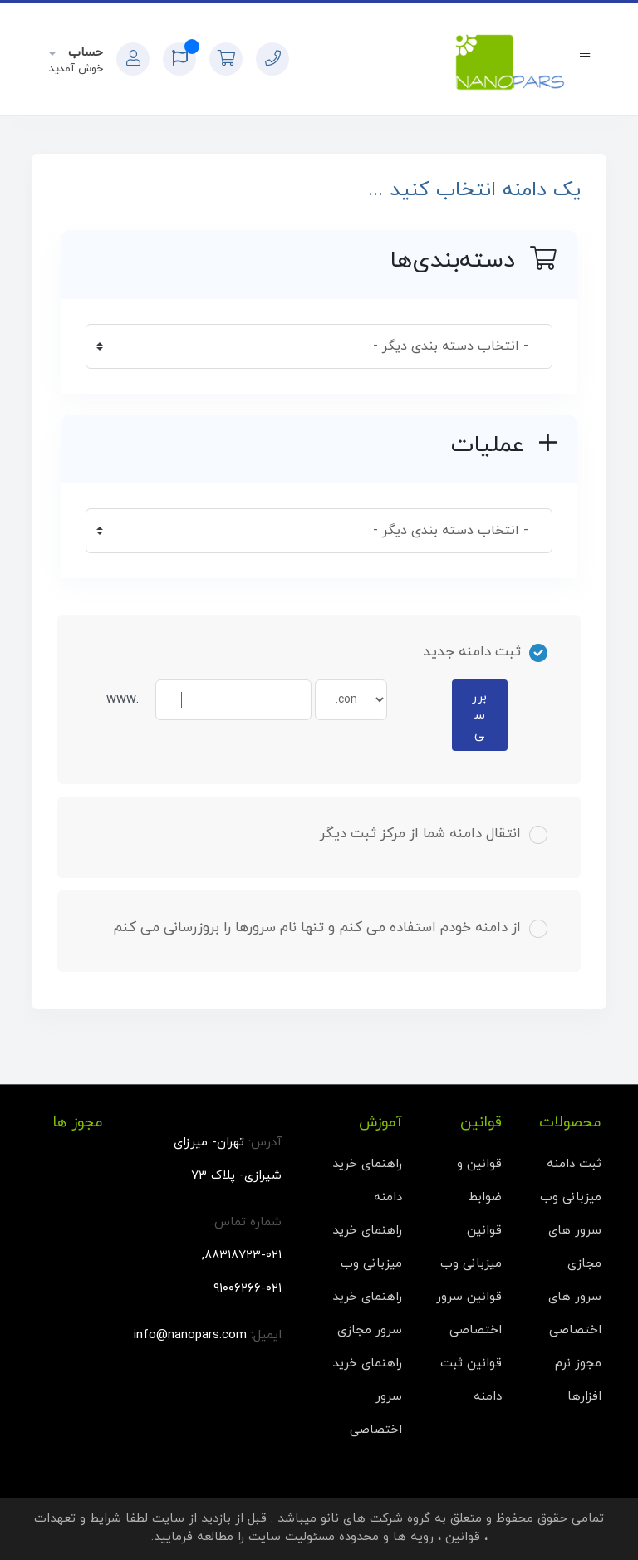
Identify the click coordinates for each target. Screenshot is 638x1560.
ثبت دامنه (574, 1164)
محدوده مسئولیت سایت (313, 1537)
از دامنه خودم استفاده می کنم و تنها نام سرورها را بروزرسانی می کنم (330, 928)
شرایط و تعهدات (77, 1519)
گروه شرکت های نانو (375, 1519)
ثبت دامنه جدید (485, 652)
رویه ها (413, 1537)
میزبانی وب (570, 1197)
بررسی (479, 716)
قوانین (462, 1537)
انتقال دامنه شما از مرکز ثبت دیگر (433, 834)
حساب (83, 52)
